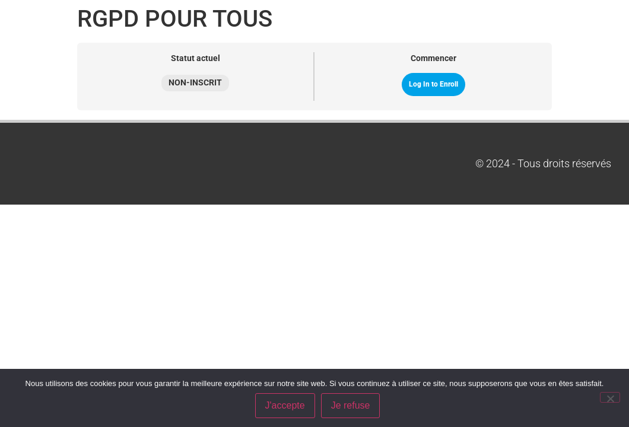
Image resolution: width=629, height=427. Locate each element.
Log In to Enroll (433, 84)
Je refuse (350, 405)
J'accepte (285, 405)
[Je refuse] (610, 397)
